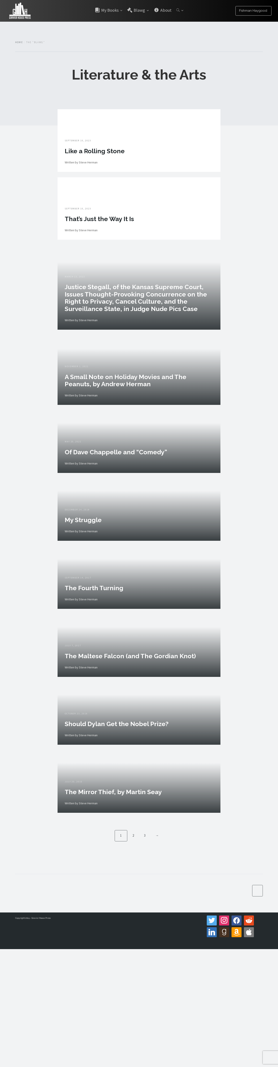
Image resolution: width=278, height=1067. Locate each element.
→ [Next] (157, 952)
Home (19, 42)
